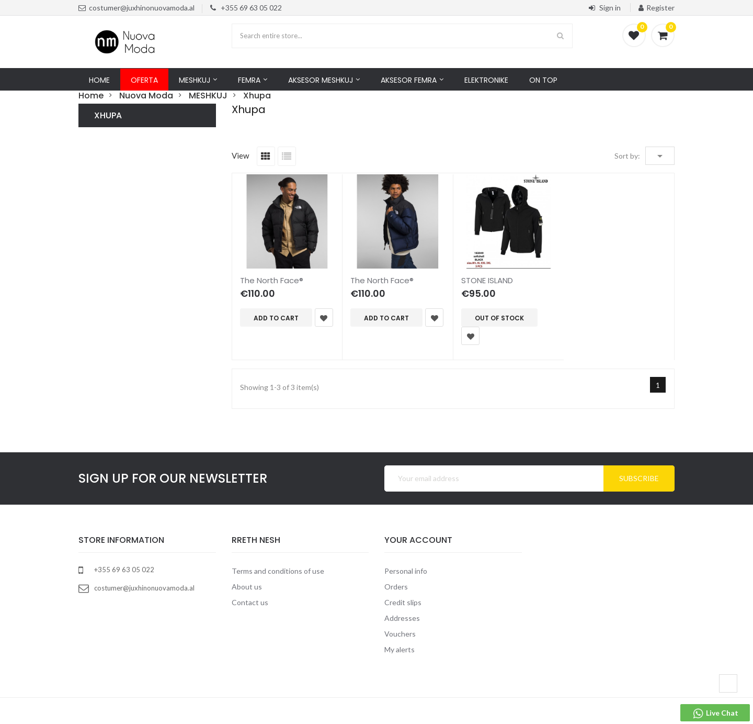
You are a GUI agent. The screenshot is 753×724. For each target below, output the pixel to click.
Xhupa (108, 115)
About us (247, 586)
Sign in (605, 7)
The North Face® (271, 280)
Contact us (250, 602)
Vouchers (400, 633)
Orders (396, 586)
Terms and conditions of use (278, 570)
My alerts (399, 649)
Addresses (402, 618)
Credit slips (402, 602)
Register (656, 7)
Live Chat (715, 713)
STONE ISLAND (487, 280)
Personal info (405, 570)
